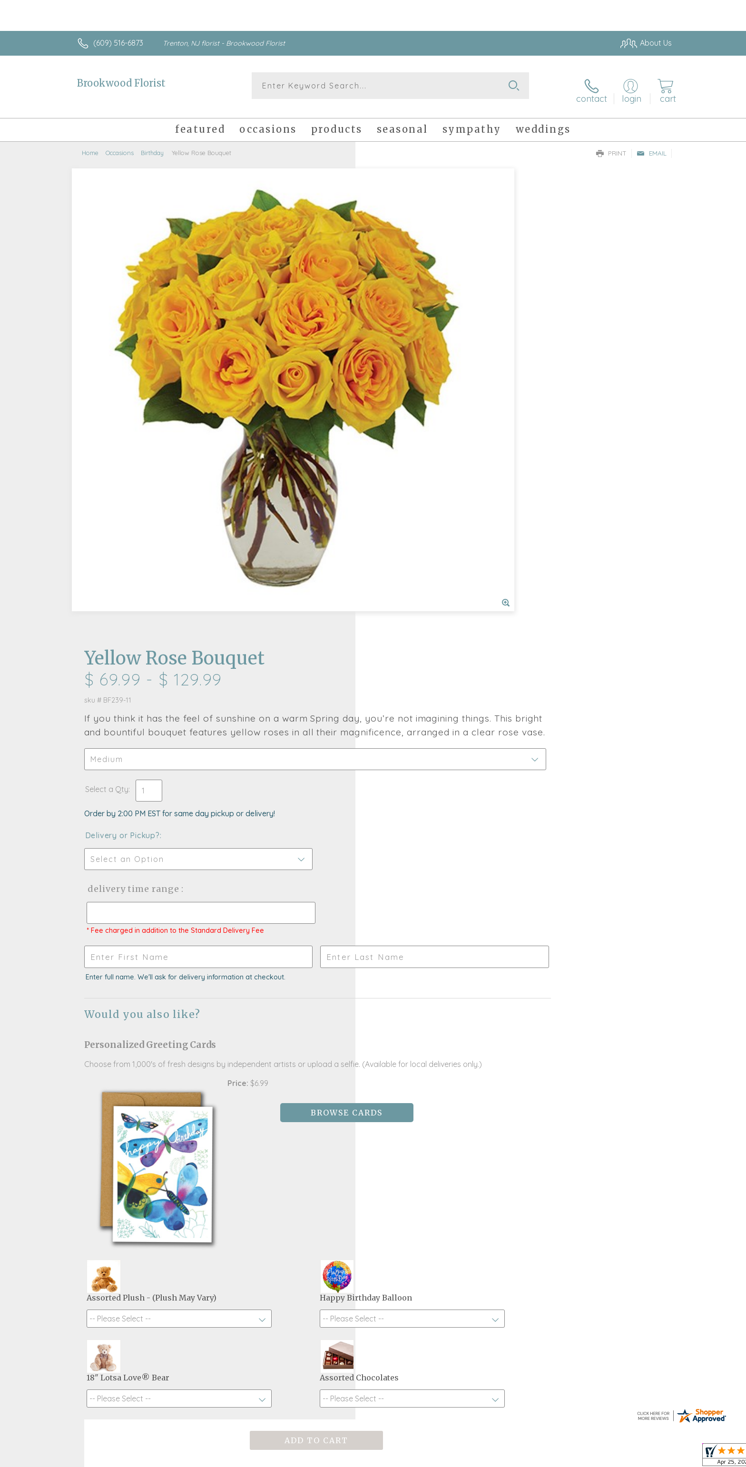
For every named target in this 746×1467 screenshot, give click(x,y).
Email (652, 145)
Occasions (120, 145)
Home (90, 145)
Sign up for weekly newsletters (492, 1163)
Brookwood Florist (121, 83)
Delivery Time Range (421, 427)
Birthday (152, 145)
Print (611, 145)
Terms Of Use (463, 1457)
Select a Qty (395, 328)
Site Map (646, 1457)
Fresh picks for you (290, 1168)
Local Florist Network (587, 1457)
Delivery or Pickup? (411, 374)
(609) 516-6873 (118, 43)
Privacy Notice (519, 1457)
